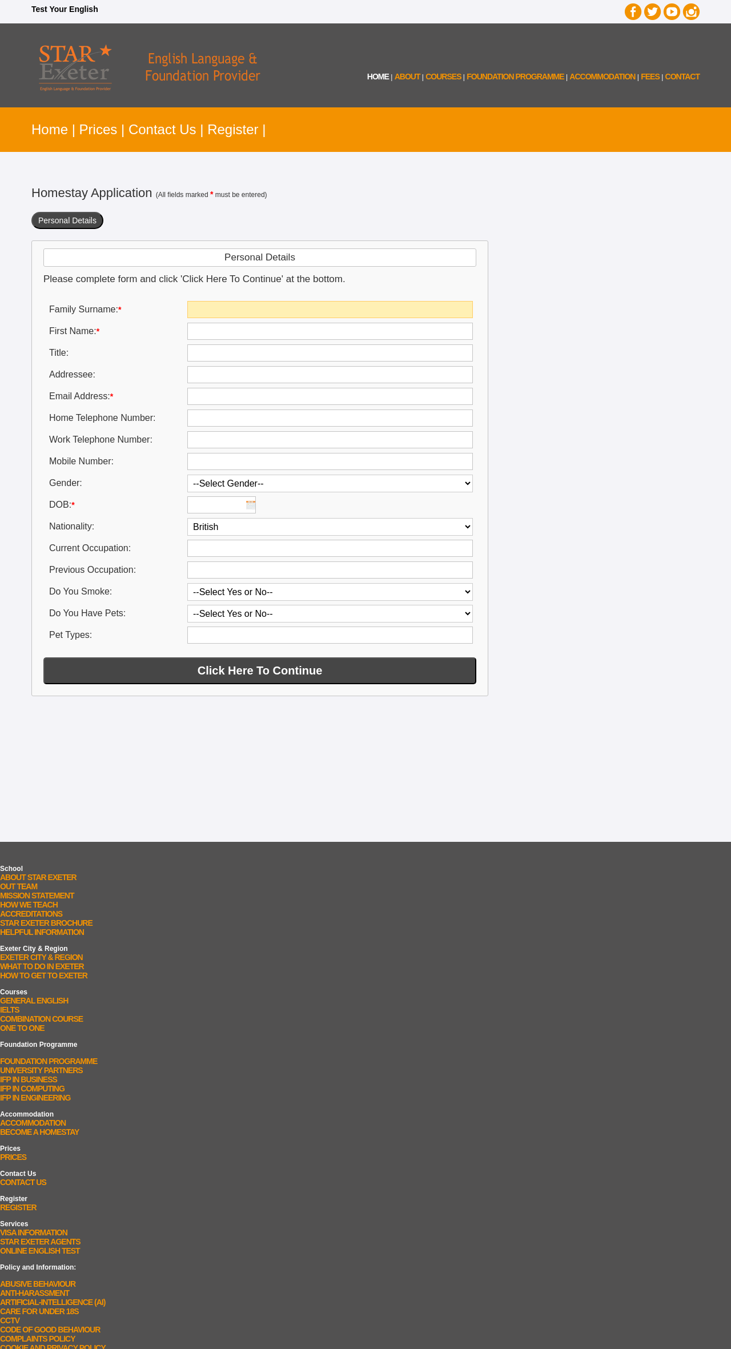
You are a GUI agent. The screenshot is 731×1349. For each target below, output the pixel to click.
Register (232, 129)
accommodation (602, 76)
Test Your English (64, 9)
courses (443, 76)
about (407, 76)
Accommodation (33, 1122)
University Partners (41, 1070)
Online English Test (40, 1250)
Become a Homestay (39, 1132)
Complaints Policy (37, 1338)
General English (34, 1000)
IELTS (9, 1009)
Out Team (18, 886)
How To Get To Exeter (43, 975)
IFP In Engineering (35, 1097)
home (378, 76)
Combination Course (41, 1018)
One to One (22, 1028)
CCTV (9, 1320)
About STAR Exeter (38, 877)
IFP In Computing (32, 1088)
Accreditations (31, 913)
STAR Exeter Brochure (46, 923)
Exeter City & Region (41, 957)
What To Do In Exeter (42, 966)
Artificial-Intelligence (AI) (52, 1302)
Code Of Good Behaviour (50, 1329)
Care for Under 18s (39, 1311)
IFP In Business (28, 1079)
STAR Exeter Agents (40, 1241)
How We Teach (29, 904)
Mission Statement (37, 895)
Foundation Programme (515, 76)
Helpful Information (42, 932)
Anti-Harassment (34, 1293)
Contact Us (162, 129)
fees (650, 76)
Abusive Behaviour (37, 1283)
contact (682, 76)
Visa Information (33, 1232)
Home (49, 129)
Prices (98, 129)
